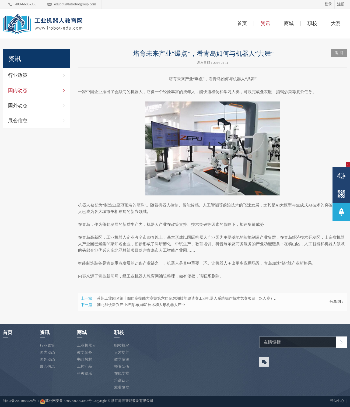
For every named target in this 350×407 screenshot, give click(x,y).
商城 (289, 23)
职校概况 (121, 345)
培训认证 (121, 380)
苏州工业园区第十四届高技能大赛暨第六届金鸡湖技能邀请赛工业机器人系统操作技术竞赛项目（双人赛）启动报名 (193, 298)
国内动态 (17, 90)
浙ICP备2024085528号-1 (21, 401)
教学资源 (121, 359)
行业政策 (17, 75)
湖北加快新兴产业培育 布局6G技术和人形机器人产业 (141, 305)
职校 (312, 23)
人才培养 (121, 352)
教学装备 (84, 352)
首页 (242, 23)
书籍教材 (84, 359)
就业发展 (121, 387)
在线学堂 (121, 373)
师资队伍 (121, 366)
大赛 (336, 23)
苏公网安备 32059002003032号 (66, 401)
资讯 (265, 23)
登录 (328, 4)
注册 (341, 4)
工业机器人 (86, 345)
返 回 (339, 53)
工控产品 (84, 366)
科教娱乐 (84, 373)
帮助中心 (337, 401)
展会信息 (17, 120)
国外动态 (17, 105)
